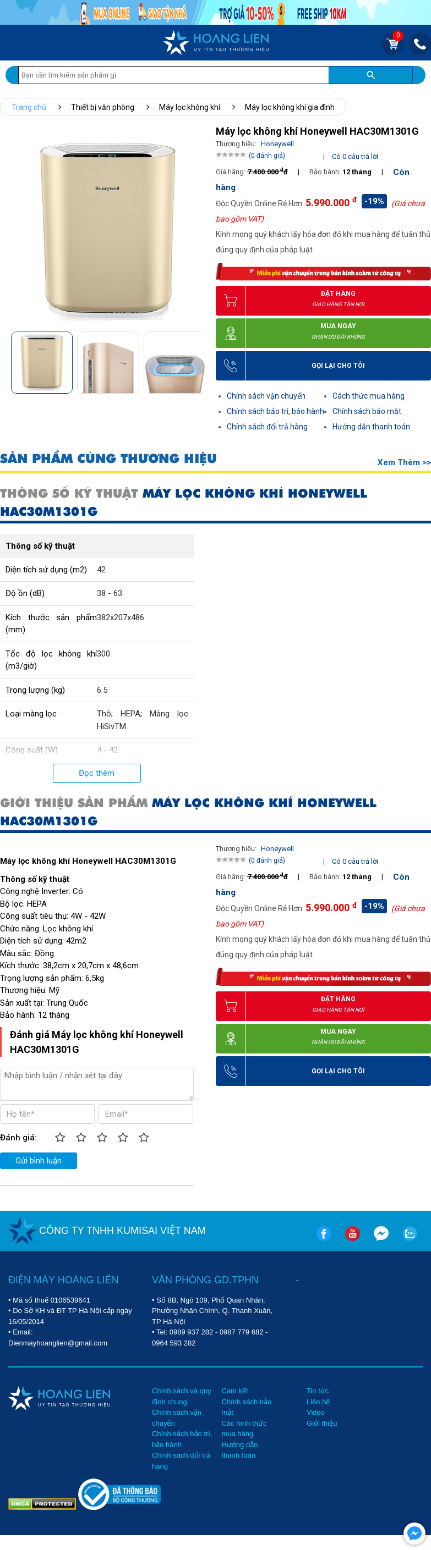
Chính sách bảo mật (366, 411)
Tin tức (318, 1391)
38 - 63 (109, 593)
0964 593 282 (174, 1343)
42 (101, 570)
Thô (104, 714)
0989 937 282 (192, 1332)
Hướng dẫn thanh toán (371, 426)
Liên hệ (318, 1402)
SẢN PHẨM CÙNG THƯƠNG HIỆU (108, 458)
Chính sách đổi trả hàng (267, 426)
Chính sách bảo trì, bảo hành (275, 411)
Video (316, 1412)
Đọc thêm (96, 773)
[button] (196, 360)
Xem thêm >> (404, 462)
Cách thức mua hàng (368, 395)
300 (103, 654)
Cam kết (234, 1391)
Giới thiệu (322, 1423)
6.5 (102, 690)
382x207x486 (120, 617)
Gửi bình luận (38, 1161)
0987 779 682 (242, 1332)
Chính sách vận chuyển (266, 395)
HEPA (130, 714)
